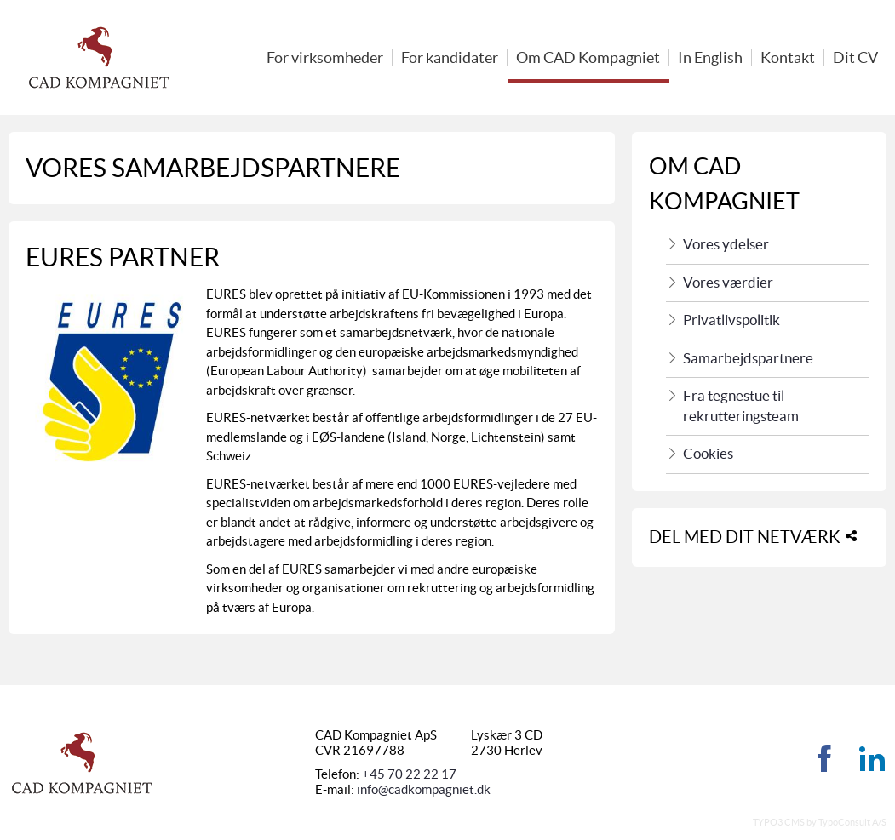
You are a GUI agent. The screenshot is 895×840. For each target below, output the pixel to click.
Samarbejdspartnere (748, 358)
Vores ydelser (726, 244)
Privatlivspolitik (731, 320)
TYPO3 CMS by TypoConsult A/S (819, 822)
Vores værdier (728, 282)
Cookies (708, 453)
